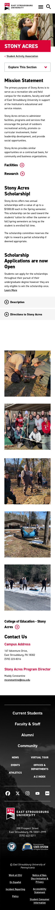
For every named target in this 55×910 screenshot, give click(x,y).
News (15, 757)
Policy (15, 896)
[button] (40, 6)
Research (13, 173)
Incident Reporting (15, 889)
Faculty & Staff (27, 723)
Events (15, 765)
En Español (15, 882)
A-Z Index (39, 776)
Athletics (15, 772)
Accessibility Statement (39, 890)
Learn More (10, 290)
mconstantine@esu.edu (17, 680)
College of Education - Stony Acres (25, 624)
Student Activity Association (22, 56)
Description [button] (14, 302)
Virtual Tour (39, 757)
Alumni (27, 734)
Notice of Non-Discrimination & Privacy (39, 879)
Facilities (13, 165)
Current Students (28, 713)
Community (27, 745)
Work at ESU (15, 875)
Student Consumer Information (39, 901)
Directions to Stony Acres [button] (23, 314)
